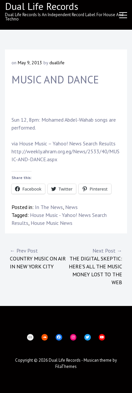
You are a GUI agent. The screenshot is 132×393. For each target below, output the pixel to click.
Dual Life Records (65, 360)
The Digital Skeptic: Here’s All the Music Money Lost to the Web (94, 266)
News (71, 207)
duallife (57, 63)
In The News (49, 207)
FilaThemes (66, 366)
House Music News (51, 223)
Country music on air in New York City (38, 258)
